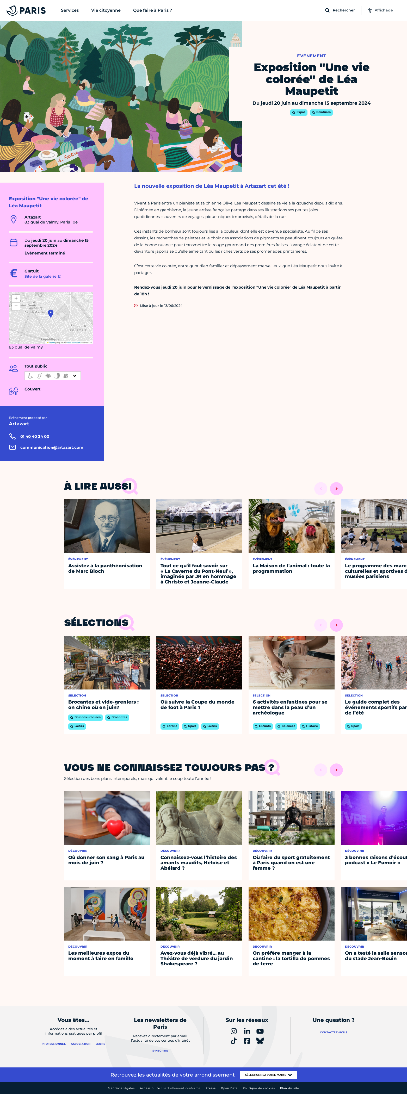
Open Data (229, 1088)
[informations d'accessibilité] (52, 375)
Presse (211, 1088)
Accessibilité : (170, 1088)
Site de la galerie (40, 276)
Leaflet (51, 342)
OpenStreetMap (74, 342)
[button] (50, 313)
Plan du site (289, 1088)
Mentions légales (121, 1088)
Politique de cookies (259, 1088)
